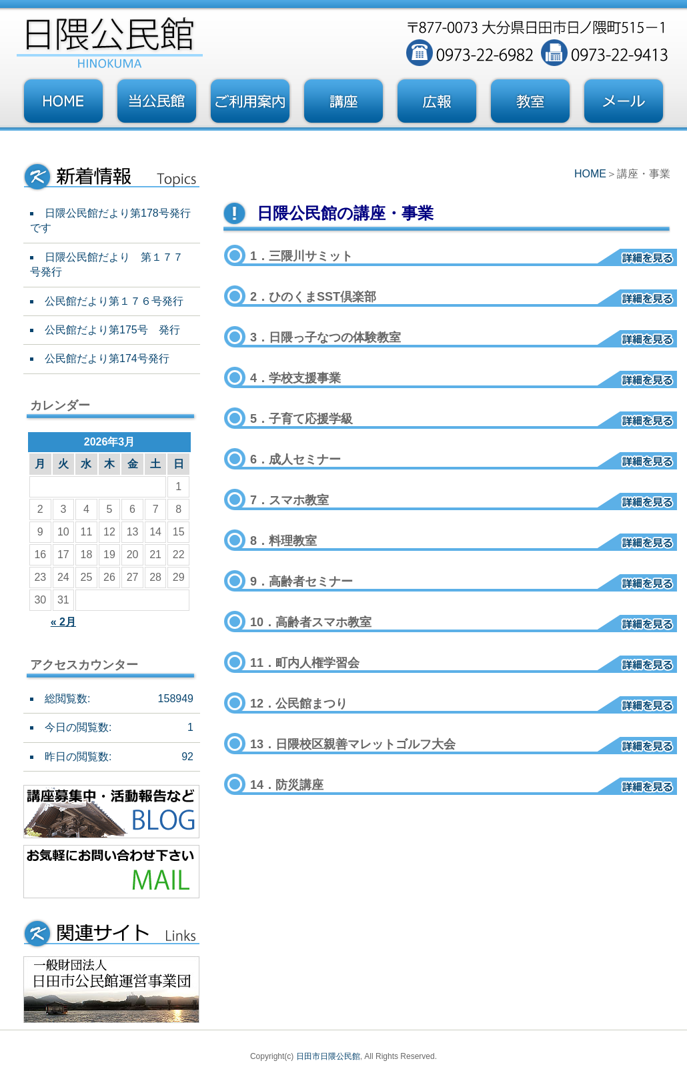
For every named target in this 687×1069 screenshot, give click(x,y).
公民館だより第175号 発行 (112, 329)
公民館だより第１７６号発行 (114, 301)
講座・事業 (343, 101)
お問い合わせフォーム (623, 101)
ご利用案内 (250, 101)
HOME (590, 173)
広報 (437, 101)
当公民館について (156, 101)
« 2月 (63, 622)
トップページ (63, 101)
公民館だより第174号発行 (107, 358)
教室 (530, 101)
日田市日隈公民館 (328, 1056)
